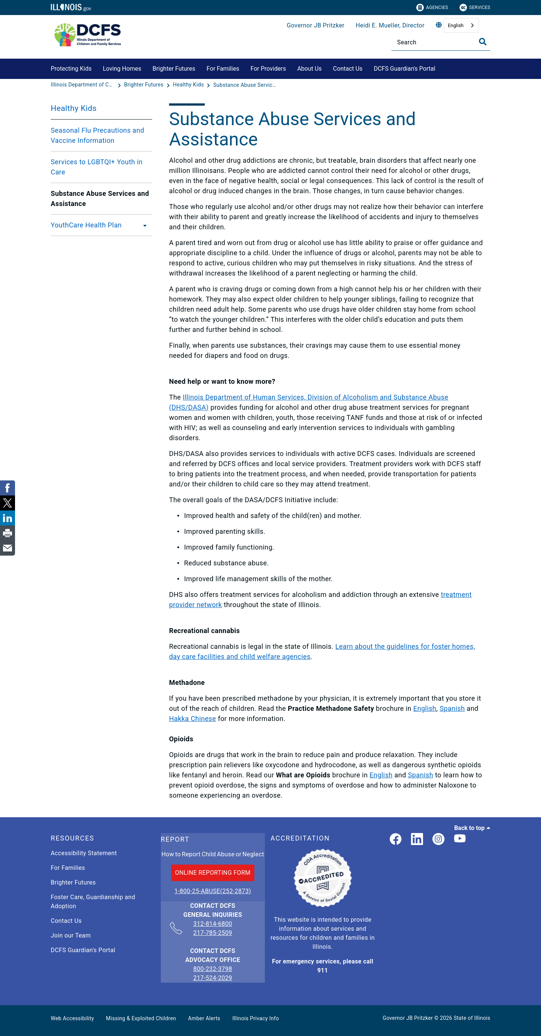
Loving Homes (122, 68)
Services (474, 7)
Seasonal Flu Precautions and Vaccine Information (97, 135)
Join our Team (71, 935)
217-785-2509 (212, 932)
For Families (223, 68)
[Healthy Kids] (189, 85)
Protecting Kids (71, 68)
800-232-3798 (212, 968)
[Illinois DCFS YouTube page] (460, 839)
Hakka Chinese (192, 718)
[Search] (440, 42)
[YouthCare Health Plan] (142, 225)
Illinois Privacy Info (255, 1018)
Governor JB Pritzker (316, 25)
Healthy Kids (74, 108)
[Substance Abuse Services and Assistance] (245, 85)
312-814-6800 (212, 924)
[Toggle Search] (483, 41)
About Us (309, 68)
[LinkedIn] (417, 839)
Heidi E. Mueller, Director (390, 25)
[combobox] (461, 25)
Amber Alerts (204, 1018)
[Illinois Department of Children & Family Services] (83, 85)
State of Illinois (471, 1018)
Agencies (432, 7)
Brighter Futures (174, 68)
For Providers (268, 68)
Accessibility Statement (84, 853)
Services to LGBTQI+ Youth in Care (97, 167)
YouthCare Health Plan (86, 225)
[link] (396, 839)
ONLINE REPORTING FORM (213, 872)
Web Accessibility (72, 1018)
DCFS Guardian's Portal (404, 68)
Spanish (452, 708)
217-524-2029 (212, 977)
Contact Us (348, 68)
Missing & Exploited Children (141, 1018)
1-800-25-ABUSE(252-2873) (212, 891)
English (456, 25)
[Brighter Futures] (144, 85)
